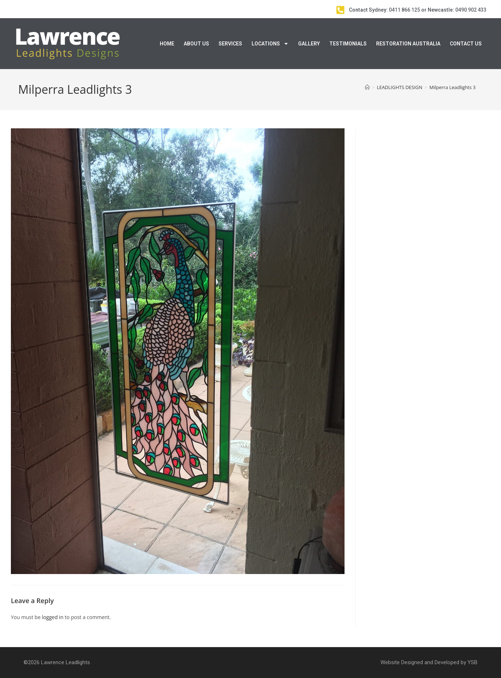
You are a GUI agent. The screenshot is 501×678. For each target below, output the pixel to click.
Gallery (309, 44)
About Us (196, 44)
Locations (270, 43)
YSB (472, 662)
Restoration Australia (408, 44)
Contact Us (466, 44)
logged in (52, 617)
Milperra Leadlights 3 (452, 87)
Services (230, 44)
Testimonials (348, 44)
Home (167, 44)
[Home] (367, 87)
